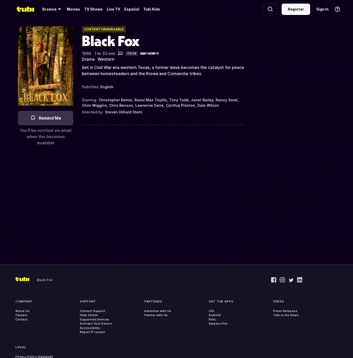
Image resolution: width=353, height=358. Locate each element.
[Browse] (52, 9)
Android (215, 315)
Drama (88, 59)
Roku (212, 319)
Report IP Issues (92, 332)
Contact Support (92, 311)
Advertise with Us (157, 311)
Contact (21, 319)
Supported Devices (94, 319)
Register (296, 9)
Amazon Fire (218, 323)
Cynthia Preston (180, 105)
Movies (73, 9)
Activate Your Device (96, 323)
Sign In (322, 9)
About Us (22, 311)
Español (131, 9)
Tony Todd (178, 100)
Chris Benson (121, 105)
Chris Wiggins (94, 105)
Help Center (89, 315)
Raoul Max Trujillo (151, 100)
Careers (21, 315)
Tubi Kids (151, 9)
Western (106, 59)
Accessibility (90, 328)
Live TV (113, 9)
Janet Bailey (202, 100)
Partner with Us (156, 315)
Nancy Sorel (226, 100)
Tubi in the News (286, 315)
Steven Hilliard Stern (123, 112)
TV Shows (93, 9)
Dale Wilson (208, 105)
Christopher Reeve (115, 100)
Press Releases (285, 311)
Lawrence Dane (149, 105)
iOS (211, 311)
